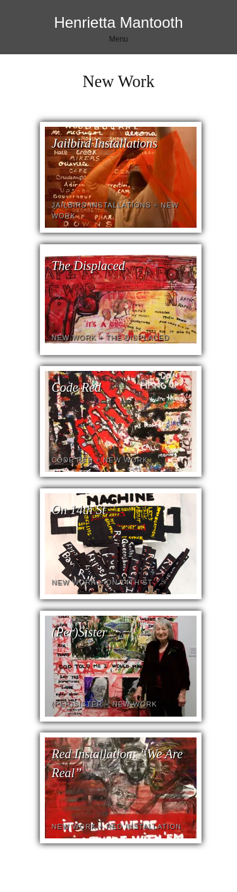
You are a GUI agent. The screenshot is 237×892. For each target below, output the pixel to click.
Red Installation (143, 826)
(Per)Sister (79, 632)
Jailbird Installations (105, 143)
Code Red (76, 387)
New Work (74, 337)
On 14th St (79, 510)
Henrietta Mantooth (118, 22)
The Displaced (88, 266)
